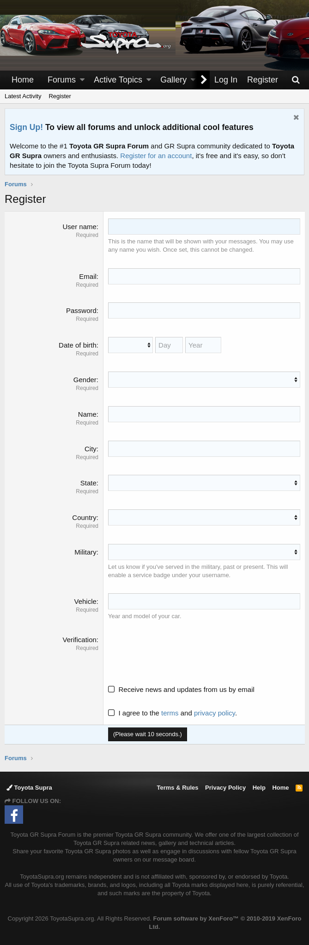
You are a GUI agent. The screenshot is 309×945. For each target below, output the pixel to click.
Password (81, 310)
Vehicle (85, 601)
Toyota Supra (29, 787)
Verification (80, 639)
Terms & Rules (177, 787)
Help (259, 787)
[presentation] (179, 652)
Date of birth (78, 345)
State (88, 483)
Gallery (173, 79)
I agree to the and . (173, 712)
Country (85, 517)
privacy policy (214, 712)
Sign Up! (26, 127)
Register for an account (156, 155)
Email (88, 276)
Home (23, 79)
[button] (82, 80)
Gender (85, 380)
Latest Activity (23, 96)
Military (86, 552)
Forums (62, 79)
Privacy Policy (225, 787)
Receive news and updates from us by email (186, 689)
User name (80, 226)
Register (59, 96)
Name (87, 414)
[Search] (295, 80)
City (91, 448)
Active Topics (118, 79)
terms (170, 712)
